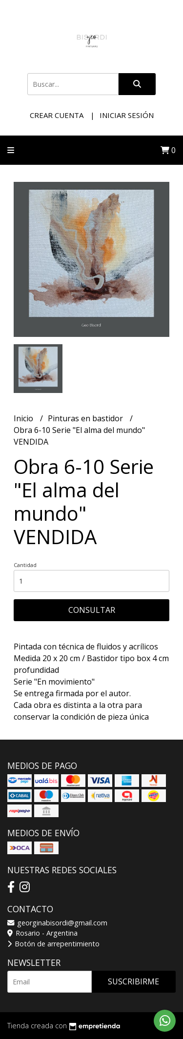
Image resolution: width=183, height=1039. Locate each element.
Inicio (24, 418)
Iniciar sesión (127, 115)
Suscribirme (133, 981)
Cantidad (25, 565)
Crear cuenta (56, 115)
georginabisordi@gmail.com (57, 922)
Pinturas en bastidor (86, 418)
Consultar (91, 610)
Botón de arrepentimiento (53, 943)
